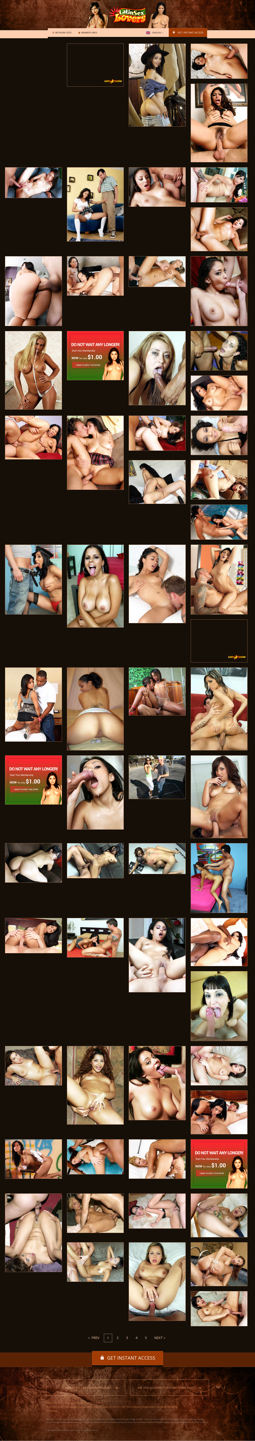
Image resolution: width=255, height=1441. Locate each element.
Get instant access (190, 32)
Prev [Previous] (95, 1337)
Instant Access (84, 1403)
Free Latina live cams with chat (87, 1388)
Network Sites (63, 33)
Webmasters (94, 1407)
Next (158, 1337)
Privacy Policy (52, 1411)
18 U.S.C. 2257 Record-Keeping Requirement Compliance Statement (145, 1407)
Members (57, 1403)
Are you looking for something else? (166, 1388)
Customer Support (77, 1407)
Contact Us (106, 1407)
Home (49, 1403)
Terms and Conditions (56, 1407)
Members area (89, 33)
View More (98, 1403)
